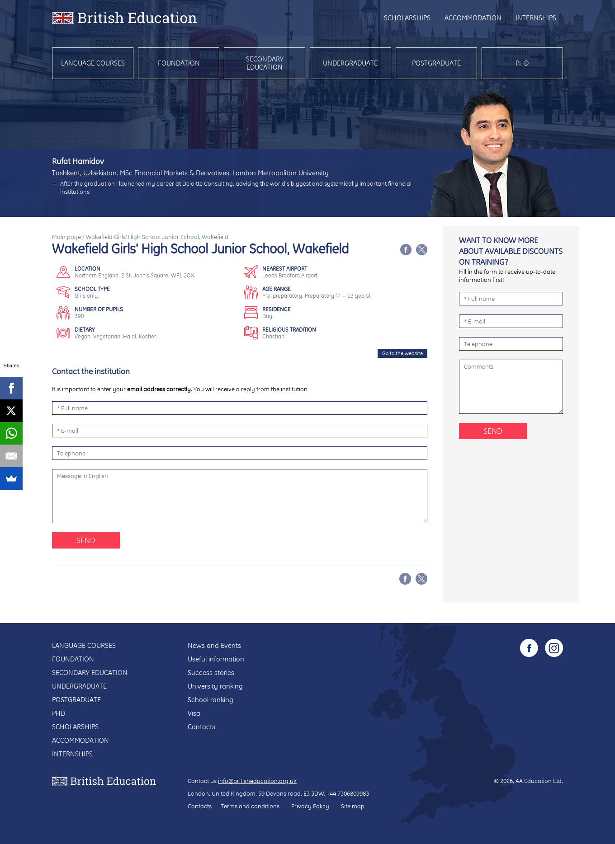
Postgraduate (436, 63)
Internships (536, 18)
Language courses (93, 63)
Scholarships (407, 18)
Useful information (216, 659)
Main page (66, 236)
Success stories (211, 672)
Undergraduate (350, 63)
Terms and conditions (250, 806)
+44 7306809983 (347, 793)
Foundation (179, 63)
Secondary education (265, 63)
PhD (522, 63)
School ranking (210, 699)
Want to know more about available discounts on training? (511, 251)
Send (85, 540)
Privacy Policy (310, 806)
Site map (352, 806)
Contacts (201, 726)
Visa (194, 713)
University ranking (215, 686)
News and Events (214, 645)
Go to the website (402, 353)
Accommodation (473, 18)
